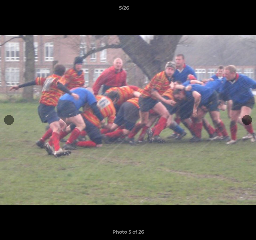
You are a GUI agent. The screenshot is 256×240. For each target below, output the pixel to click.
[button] (232, 10)
